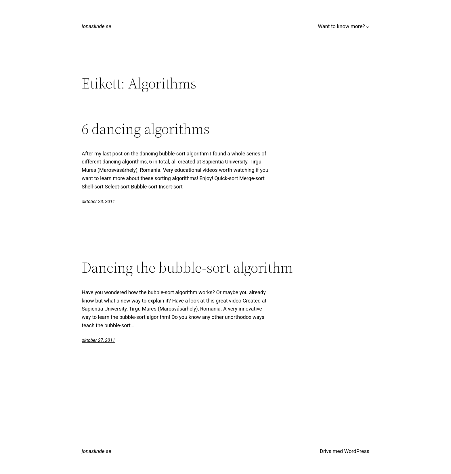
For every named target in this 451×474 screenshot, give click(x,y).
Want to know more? (341, 26)
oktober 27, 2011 (98, 340)
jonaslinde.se (96, 26)
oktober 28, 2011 (98, 201)
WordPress (356, 451)
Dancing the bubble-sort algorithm (187, 267)
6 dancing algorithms (146, 128)
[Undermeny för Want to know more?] (367, 26)
